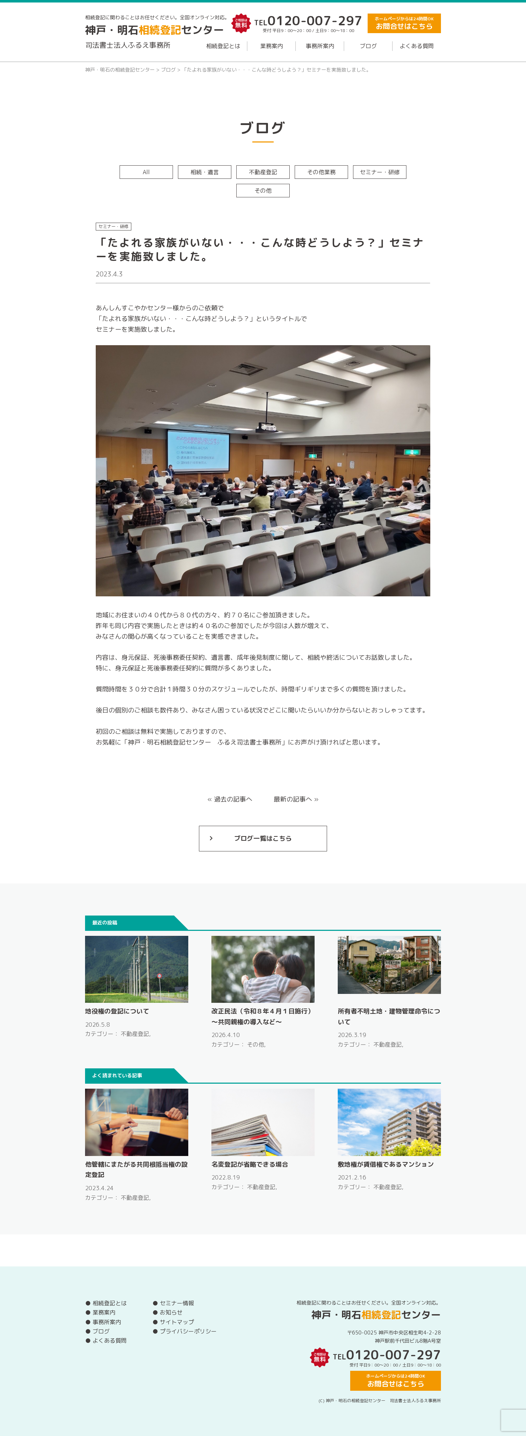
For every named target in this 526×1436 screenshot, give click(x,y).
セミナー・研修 (380, 172)
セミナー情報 (177, 1303)
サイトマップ (177, 1322)
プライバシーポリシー (188, 1331)
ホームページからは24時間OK (404, 23)
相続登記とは (223, 46)
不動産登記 (263, 172)
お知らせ (171, 1312)
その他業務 (321, 172)
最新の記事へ (293, 799)
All (146, 172)
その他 (263, 191)
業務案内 (271, 46)
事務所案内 (320, 46)
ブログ (368, 46)
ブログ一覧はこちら (263, 838)
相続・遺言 (204, 172)
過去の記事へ (233, 799)
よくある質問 (417, 46)
